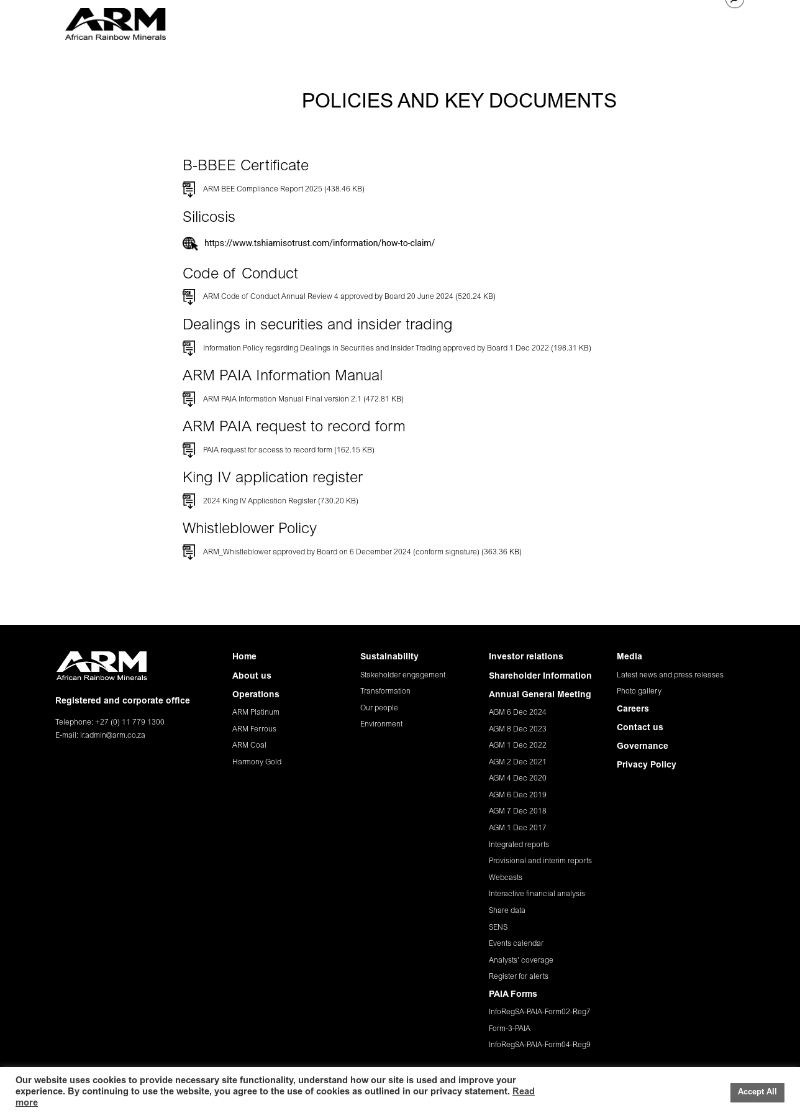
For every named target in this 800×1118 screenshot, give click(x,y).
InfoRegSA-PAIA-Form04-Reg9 (540, 1045)
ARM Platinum (256, 713)
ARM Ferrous (254, 729)
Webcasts (505, 878)
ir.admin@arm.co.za (112, 736)
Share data (507, 911)
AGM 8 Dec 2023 (518, 729)
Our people (379, 708)
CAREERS (630, 21)
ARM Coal (249, 745)
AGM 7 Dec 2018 (518, 811)
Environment (381, 724)
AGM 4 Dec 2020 (518, 778)
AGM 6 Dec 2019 (518, 795)
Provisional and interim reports (540, 861)
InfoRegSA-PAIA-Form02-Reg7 (540, 1012)
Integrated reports (519, 845)
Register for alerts (518, 977)
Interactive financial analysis (537, 894)
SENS (498, 928)
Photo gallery (639, 691)
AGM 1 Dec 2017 (518, 828)
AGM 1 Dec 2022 (518, 745)
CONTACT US (687, 21)
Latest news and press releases (670, 675)
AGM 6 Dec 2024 (518, 713)
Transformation (385, 691)
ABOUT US (297, 21)
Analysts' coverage (521, 961)
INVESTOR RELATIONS (517, 21)
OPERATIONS (356, 21)
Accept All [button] (757, 1093)
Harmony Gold (256, 762)
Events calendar (516, 944)
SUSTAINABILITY (427, 21)
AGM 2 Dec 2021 (518, 762)
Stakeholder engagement (402, 675)
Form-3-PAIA (509, 1029)
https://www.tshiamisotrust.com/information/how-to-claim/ (319, 243)
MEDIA (587, 21)
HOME (253, 21)
